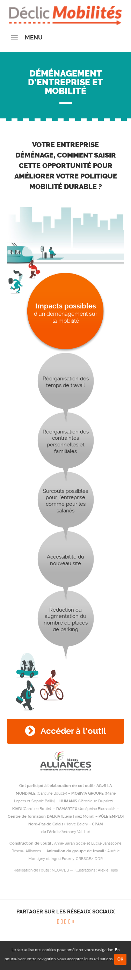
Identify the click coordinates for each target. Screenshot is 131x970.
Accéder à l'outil (65, 731)
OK (120, 959)
